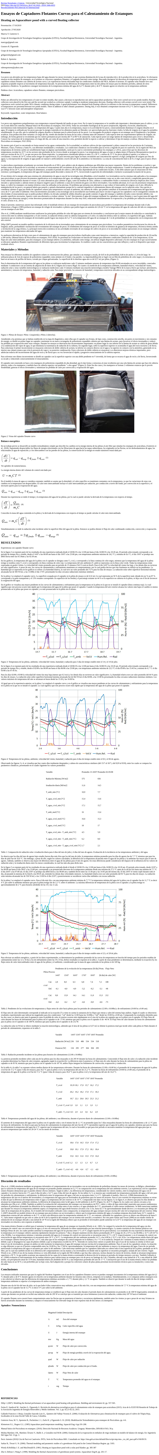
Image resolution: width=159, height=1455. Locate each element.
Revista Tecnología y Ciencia (13, 3)
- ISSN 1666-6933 (47, 5)
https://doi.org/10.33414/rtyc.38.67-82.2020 (22, 5)
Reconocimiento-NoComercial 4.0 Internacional (20, 7)
